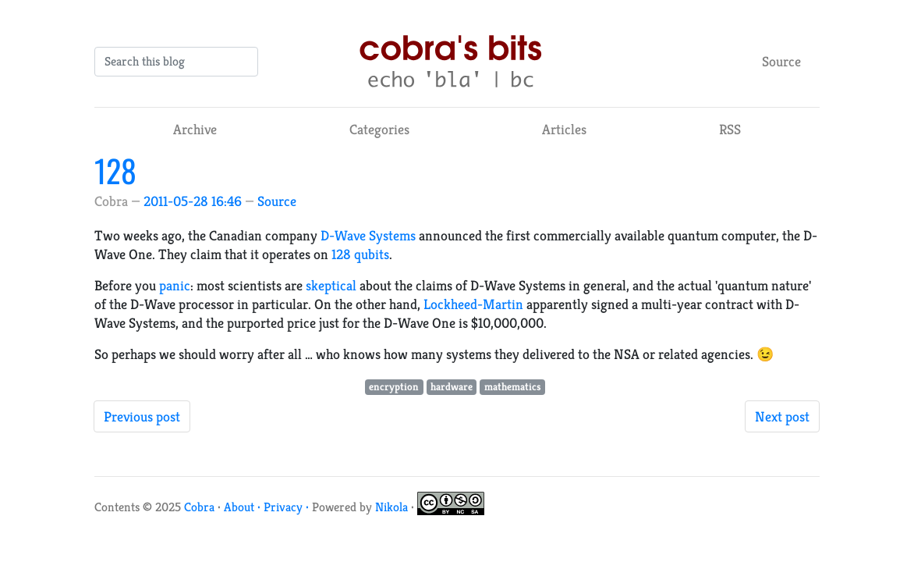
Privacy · (288, 507)
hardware (451, 386)
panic (174, 285)
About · (244, 507)
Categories (379, 129)
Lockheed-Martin (473, 304)
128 (115, 170)
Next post (782, 416)
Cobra (199, 507)
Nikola (391, 507)
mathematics (512, 386)
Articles (564, 129)
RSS (730, 129)
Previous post (142, 416)
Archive (195, 129)
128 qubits (360, 254)
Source (781, 61)
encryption (394, 386)
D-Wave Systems (368, 235)
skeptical (331, 285)
